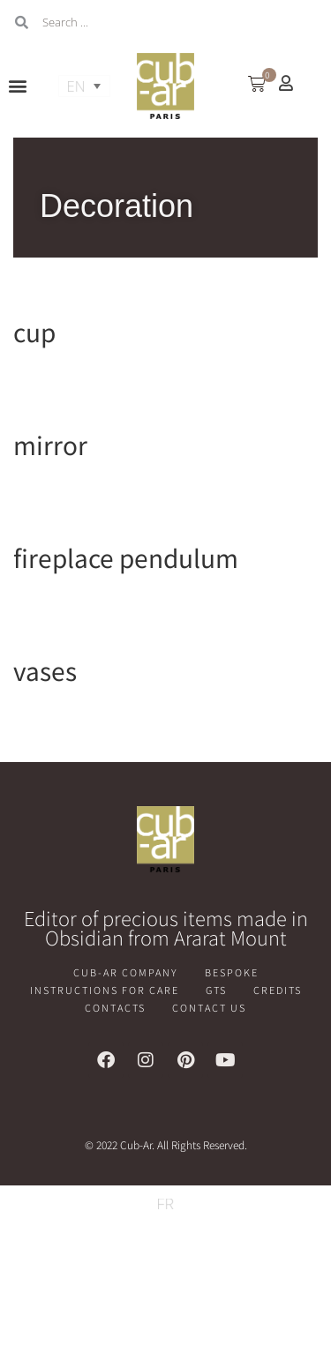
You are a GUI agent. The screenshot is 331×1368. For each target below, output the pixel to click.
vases (45, 670)
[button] (18, 86)
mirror (50, 444)
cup (34, 331)
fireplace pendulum (125, 557)
